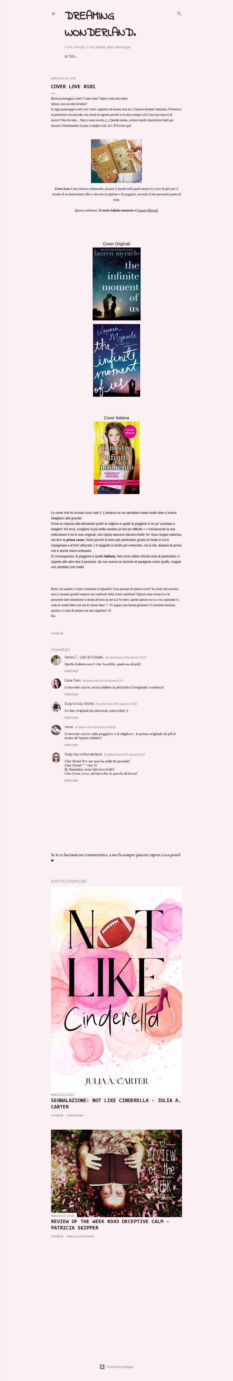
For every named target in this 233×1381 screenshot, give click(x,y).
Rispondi (72, 671)
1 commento (75, 1115)
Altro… (161, 56)
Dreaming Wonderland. (100, 24)
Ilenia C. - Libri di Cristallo (84, 657)
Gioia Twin (73, 680)
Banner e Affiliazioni (107, 56)
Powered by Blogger (116, 1367)
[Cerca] (179, 12)
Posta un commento (80, 1236)
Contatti (141, 56)
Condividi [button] (57, 633)
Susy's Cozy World (79, 704)
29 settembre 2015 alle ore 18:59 (95, 727)
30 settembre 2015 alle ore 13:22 (124, 754)
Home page (73, 56)
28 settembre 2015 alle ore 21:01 (102, 680)
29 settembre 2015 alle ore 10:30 (116, 704)
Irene (69, 727)
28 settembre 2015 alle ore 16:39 (125, 657)
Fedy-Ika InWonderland (83, 754)
